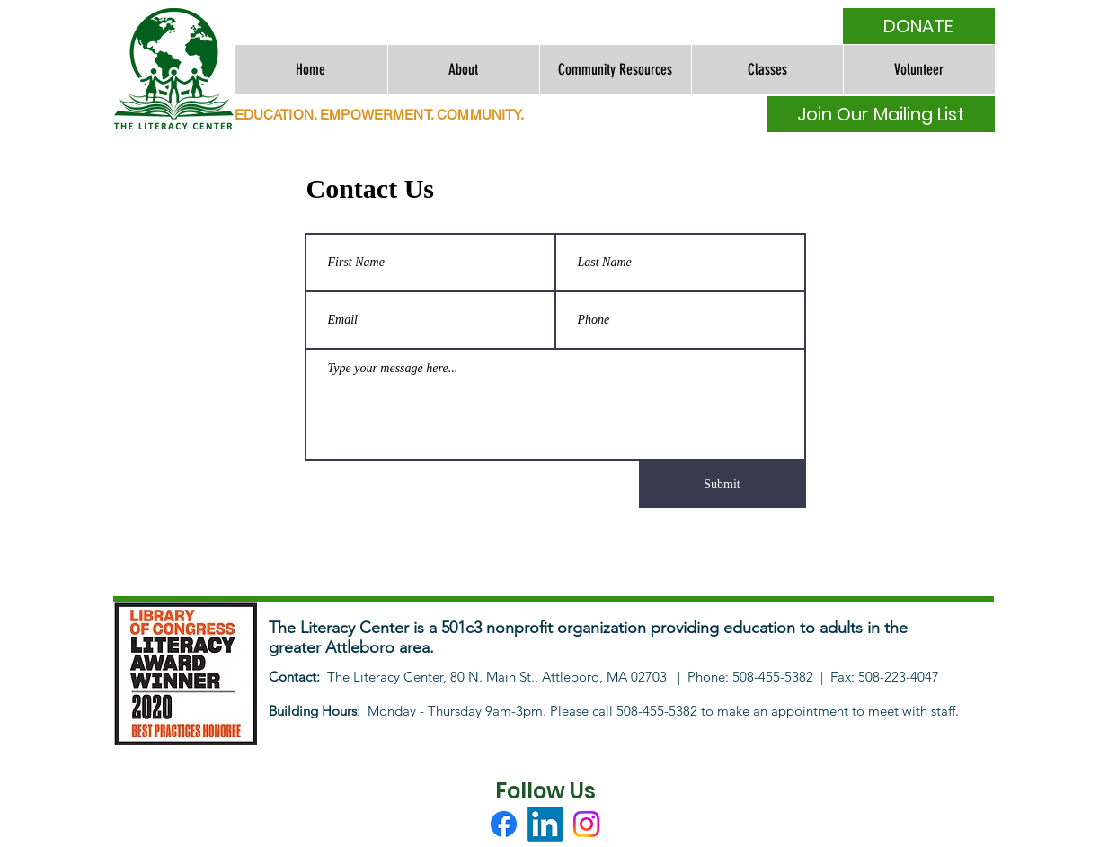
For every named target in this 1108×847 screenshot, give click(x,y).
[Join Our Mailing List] (881, 114)
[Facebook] (503, 824)
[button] (463, 69)
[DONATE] (919, 26)
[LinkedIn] (545, 824)
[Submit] (722, 484)
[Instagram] (586, 824)
